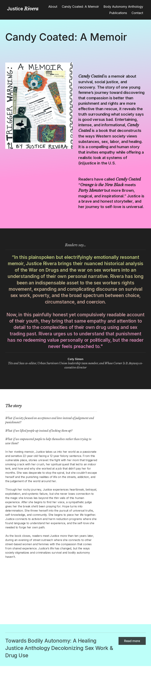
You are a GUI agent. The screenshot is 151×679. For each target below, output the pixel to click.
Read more (132, 641)
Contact (137, 13)
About (52, 6)
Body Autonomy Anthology (123, 6)
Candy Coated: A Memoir (80, 6)
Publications (118, 13)
